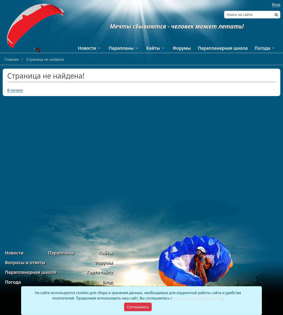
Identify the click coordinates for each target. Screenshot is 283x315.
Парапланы (121, 48)
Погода (262, 48)
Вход (276, 4)
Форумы (182, 48)
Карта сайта (99, 272)
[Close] (138, 307)
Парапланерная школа (223, 48)
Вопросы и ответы (25, 262)
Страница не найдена (45, 59)
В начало (15, 90)
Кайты (153, 48)
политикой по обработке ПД (198, 298)
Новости (87, 48)
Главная (12, 59)
